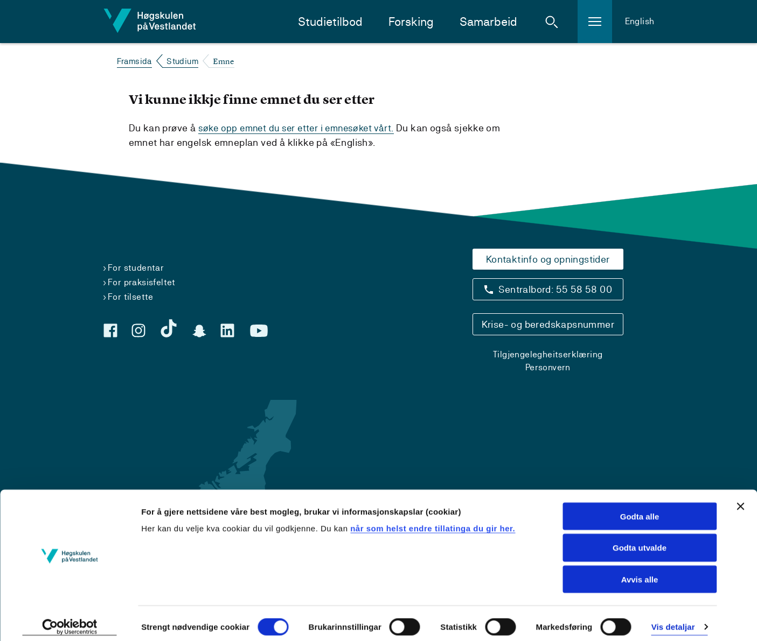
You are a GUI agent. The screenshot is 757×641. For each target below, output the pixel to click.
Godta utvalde (639, 540)
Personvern (548, 367)
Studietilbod (330, 22)
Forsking (411, 22)
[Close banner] (740, 499)
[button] (551, 21)
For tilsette (131, 297)
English (640, 21)
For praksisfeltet (142, 282)
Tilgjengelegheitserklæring (547, 354)
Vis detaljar (673, 619)
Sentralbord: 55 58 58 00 (555, 289)
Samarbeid (488, 22)
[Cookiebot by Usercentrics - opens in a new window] (70, 620)
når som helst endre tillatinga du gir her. (432, 520)
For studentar (136, 268)
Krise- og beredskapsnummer (548, 324)
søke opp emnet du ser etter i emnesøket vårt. (300, 127)
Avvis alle (639, 572)
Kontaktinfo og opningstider (548, 259)
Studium (182, 61)
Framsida (134, 61)
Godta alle (639, 508)
